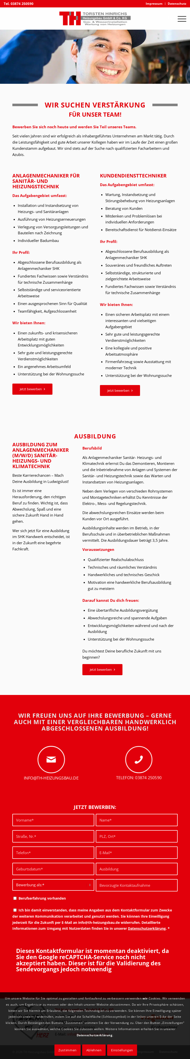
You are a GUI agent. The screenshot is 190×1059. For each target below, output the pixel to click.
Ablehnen (94, 1050)
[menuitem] (154, 3)
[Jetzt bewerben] (32, 389)
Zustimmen (67, 1050)
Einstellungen (122, 1050)
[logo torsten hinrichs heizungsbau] (95, 18)
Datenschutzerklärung (147, 928)
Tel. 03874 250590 (18, 3)
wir (145, 998)
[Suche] (168, 18)
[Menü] (179, 18)
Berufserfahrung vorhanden (42, 898)
